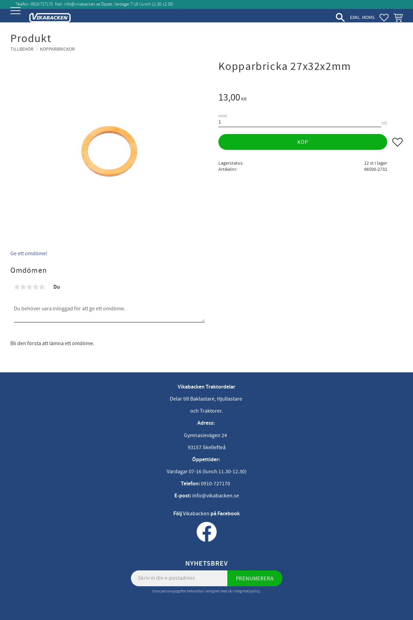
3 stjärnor (29, 287)
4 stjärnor (35, 287)
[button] (16, 16)
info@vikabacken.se (82, 4)
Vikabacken (196, 513)
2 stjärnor (23, 287)
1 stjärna (17, 287)
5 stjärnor (42, 287)
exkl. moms (362, 17)
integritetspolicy (247, 591)
